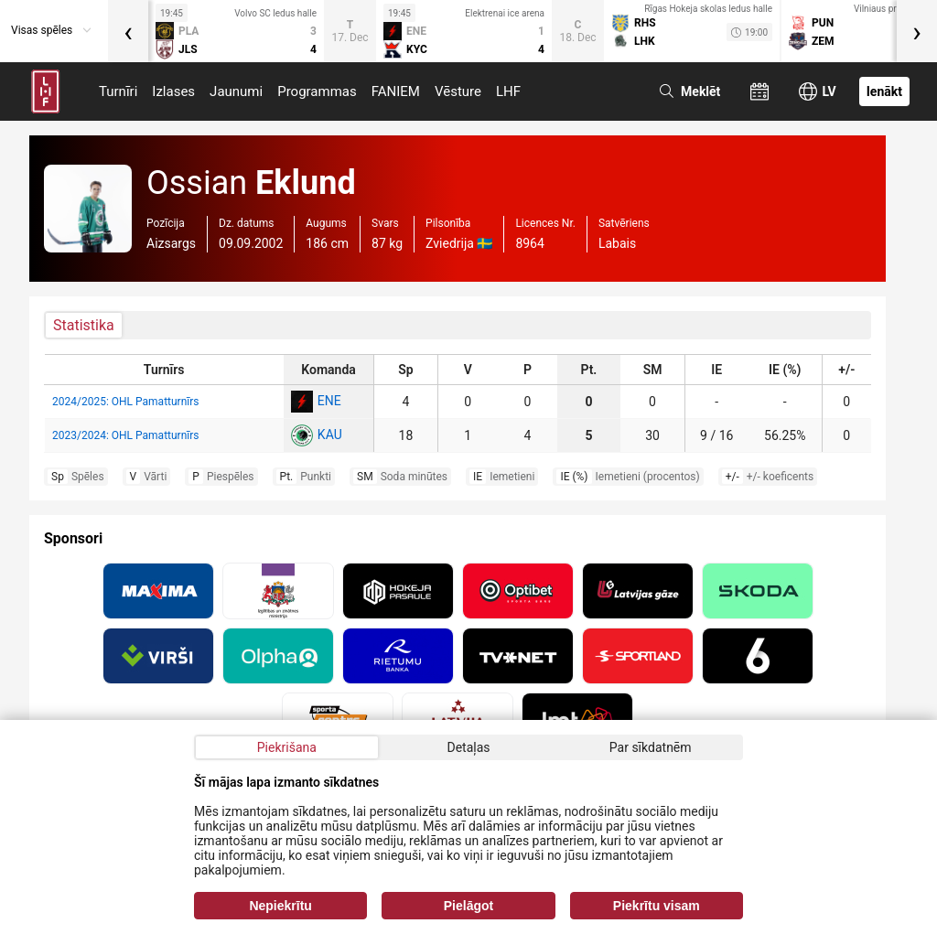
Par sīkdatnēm (650, 747)
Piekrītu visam (656, 905)
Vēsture (458, 91)
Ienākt (884, 91)
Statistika (83, 325)
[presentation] (128, 31)
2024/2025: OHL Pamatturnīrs (125, 401)
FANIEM (396, 91)
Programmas (317, 91)
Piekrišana (287, 747)
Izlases (173, 91)
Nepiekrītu (280, 905)
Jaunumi (236, 91)
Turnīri (118, 91)
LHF (508, 91)
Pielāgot (468, 905)
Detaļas (468, 747)
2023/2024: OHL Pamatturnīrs (125, 435)
